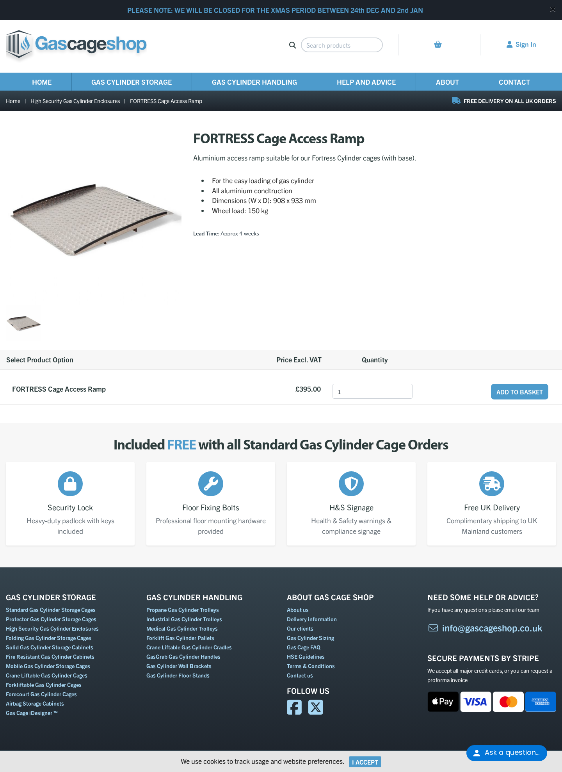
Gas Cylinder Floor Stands (178, 675)
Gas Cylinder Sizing (310, 637)
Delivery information (312, 618)
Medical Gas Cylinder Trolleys (182, 628)
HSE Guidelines (306, 656)
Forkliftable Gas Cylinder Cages (44, 684)
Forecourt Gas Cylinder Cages (41, 693)
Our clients (300, 628)
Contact (514, 81)
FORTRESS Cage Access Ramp (166, 100)
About (447, 81)
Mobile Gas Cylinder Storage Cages (48, 665)
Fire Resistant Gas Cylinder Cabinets (50, 656)
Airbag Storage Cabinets (35, 703)
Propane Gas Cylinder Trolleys (182, 609)
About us (298, 609)
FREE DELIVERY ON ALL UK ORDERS (504, 100)
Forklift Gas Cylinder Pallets (180, 637)
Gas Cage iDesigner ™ (32, 712)
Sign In (521, 43)
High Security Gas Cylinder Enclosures (75, 100)
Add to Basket (519, 392)
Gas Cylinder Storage (131, 81)
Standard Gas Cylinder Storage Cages (51, 609)
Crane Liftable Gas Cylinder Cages (46, 675)
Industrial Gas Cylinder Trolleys (184, 618)
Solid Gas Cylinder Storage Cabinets (49, 647)
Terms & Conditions (311, 665)
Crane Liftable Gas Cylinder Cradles (189, 647)
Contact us (300, 675)
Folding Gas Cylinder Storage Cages (48, 637)
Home (42, 81)
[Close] (553, 9)
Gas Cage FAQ (303, 647)
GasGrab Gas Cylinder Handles (183, 656)
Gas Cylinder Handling (254, 81)
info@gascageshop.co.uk (484, 627)
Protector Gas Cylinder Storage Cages (51, 618)
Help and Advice (366, 81)
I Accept (365, 762)
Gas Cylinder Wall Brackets (179, 665)
